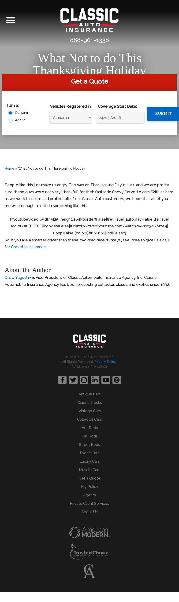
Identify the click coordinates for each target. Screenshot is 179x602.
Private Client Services (89, 503)
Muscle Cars (89, 470)
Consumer (20, 113)
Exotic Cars (89, 453)
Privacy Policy (105, 362)
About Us (89, 512)
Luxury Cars (89, 461)
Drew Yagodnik (18, 277)
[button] (11, 20)
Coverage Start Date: (117, 106)
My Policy (89, 486)
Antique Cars (89, 394)
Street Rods (89, 444)
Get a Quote (89, 478)
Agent (20, 120)
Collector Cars (89, 419)
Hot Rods (89, 428)
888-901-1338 (89, 39)
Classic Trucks (89, 402)
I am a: (13, 105)
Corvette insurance (28, 247)
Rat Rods (90, 436)
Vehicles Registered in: (70, 106)
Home (9, 168)
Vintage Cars (89, 411)
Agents (89, 495)
